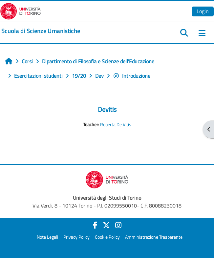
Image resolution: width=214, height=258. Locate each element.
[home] (40, 31)
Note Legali (47, 237)
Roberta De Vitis (115, 124)
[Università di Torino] (20, 10)
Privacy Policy (76, 237)
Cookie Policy (107, 237)
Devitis (107, 109)
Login (203, 11)
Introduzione (131, 76)
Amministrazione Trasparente (153, 237)
